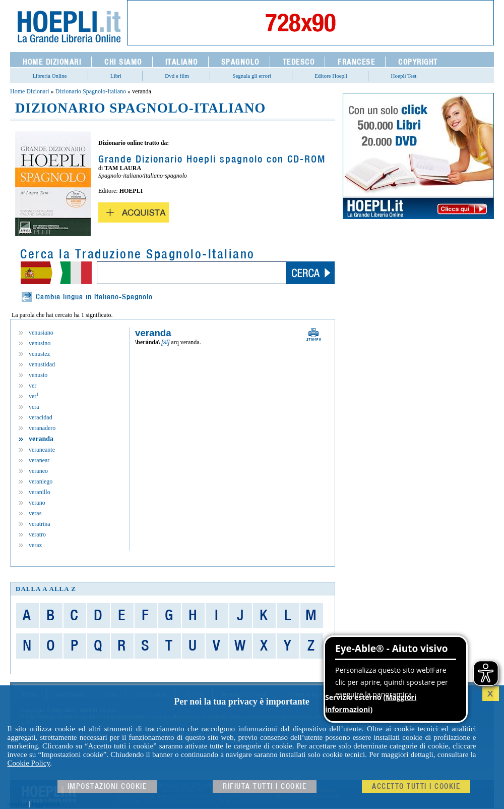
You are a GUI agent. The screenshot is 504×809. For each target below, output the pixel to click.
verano (37, 502)
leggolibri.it (46, 803)
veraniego (40, 481)
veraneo (38, 470)
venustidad (42, 364)
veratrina (39, 523)
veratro (37, 534)
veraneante (42, 449)
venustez (39, 353)
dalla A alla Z (46, 588)
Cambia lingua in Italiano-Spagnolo (94, 297)
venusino (39, 343)
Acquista (133, 212)
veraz (35, 545)
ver (32, 385)
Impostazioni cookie (107, 786)
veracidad (40, 417)
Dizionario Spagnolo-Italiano (90, 91)
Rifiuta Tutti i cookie (264, 786)
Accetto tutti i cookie (416, 786)
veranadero (42, 428)
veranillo (39, 492)
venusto (38, 375)
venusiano (41, 332)
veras (35, 513)
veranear (39, 460)
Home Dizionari (29, 91)
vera (34, 406)
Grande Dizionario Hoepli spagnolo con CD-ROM (212, 159)
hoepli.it (18, 803)
